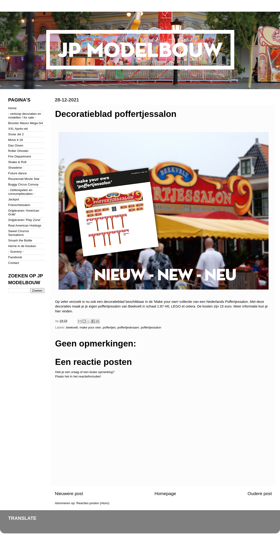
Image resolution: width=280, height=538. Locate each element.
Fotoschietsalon (19, 205)
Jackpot (13, 199)
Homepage (165, 493)
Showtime (15, 167)
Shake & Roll (17, 162)
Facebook (15, 257)
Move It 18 (15, 140)
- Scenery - (16, 251)
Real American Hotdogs (24, 225)
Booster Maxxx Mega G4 (25, 123)
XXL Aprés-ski (18, 128)
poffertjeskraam (128, 327)
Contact (13, 263)
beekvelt (72, 327)
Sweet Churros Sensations (18, 233)
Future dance (17, 173)
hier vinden (63, 311)
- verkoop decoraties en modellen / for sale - (24, 115)
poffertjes (109, 327)
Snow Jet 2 (16, 134)
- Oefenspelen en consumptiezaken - (21, 192)
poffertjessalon (151, 327)
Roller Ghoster (18, 151)
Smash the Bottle (20, 240)
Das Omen (15, 145)
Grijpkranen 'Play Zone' (24, 220)
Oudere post (260, 493)
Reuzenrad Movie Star (23, 179)
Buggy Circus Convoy (23, 184)
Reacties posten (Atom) (92, 503)
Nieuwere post (69, 493)
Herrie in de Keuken (22, 246)
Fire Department (19, 156)
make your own (90, 327)
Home (12, 108)
